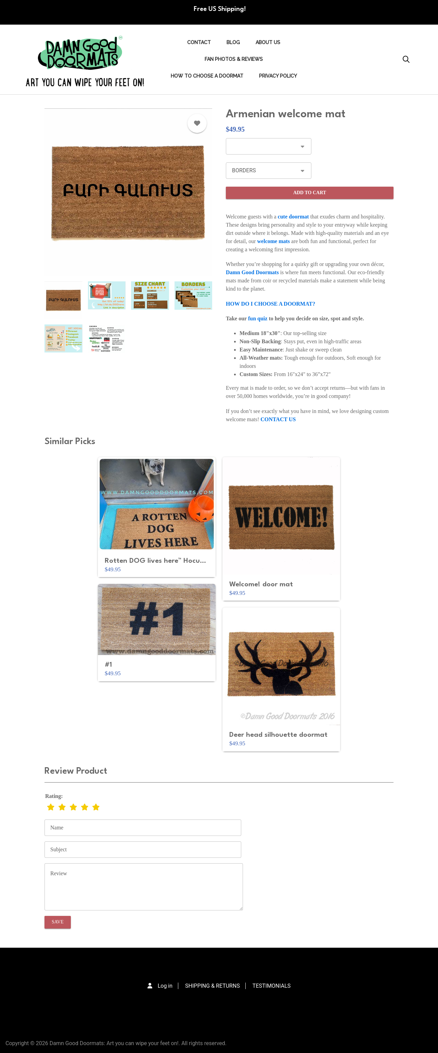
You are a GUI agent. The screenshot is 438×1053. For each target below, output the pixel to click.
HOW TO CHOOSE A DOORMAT (207, 76)
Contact (199, 42)
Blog (233, 42)
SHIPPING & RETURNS (212, 986)
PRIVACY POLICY (278, 76)
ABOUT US (268, 42)
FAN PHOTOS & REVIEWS (234, 59)
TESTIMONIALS (272, 986)
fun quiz (257, 318)
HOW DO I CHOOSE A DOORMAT (269, 304)
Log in (165, 986)
